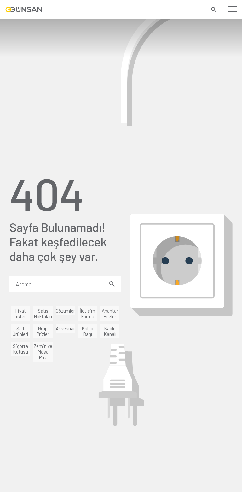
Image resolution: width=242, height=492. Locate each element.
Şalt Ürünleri (20, 331)
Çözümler (65, 310)
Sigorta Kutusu (20, 349)
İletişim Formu (87, 313)
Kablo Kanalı (110, 331)
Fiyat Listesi (20, 313)
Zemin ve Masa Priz (43, 351)
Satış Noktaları (43, 313)
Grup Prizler (43, 331)
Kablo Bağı (87, 331)
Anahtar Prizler (110, 313)
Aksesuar (65, 328)
